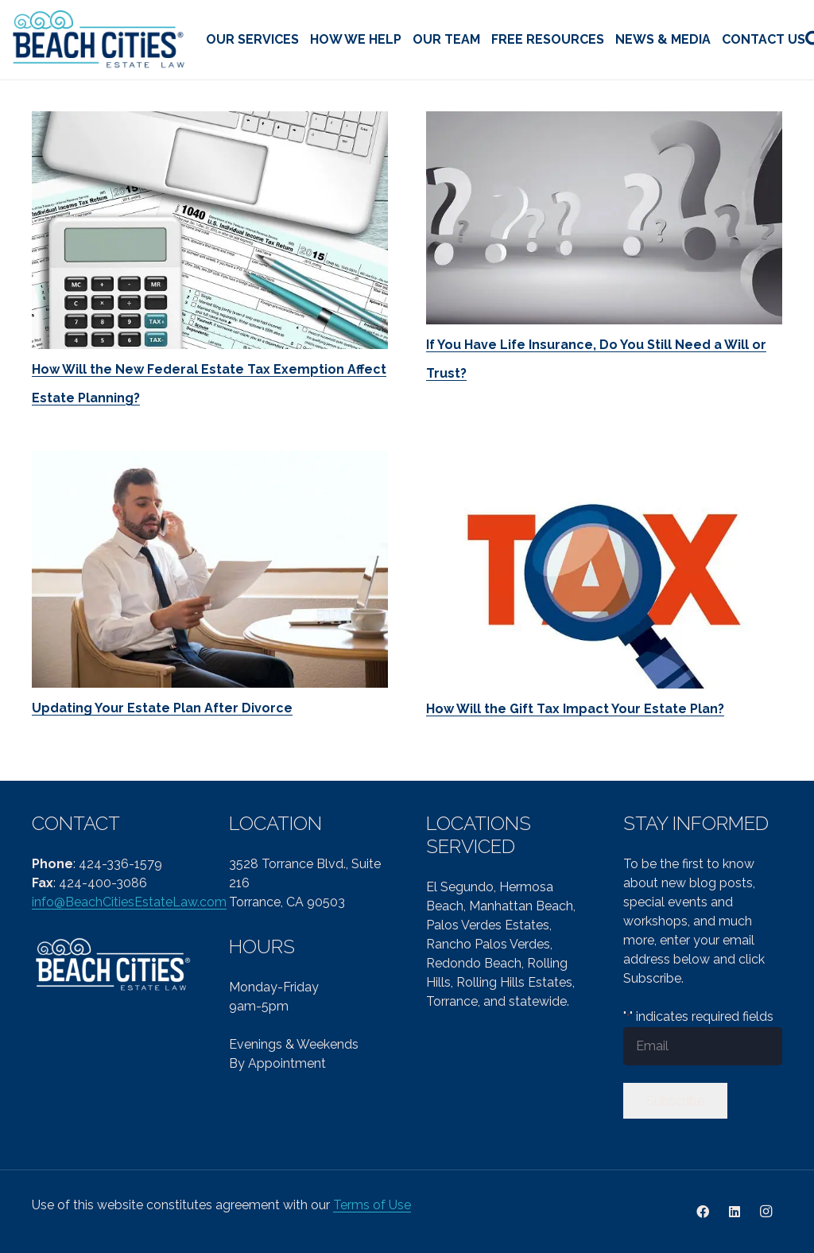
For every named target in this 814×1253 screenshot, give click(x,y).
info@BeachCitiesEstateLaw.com (129, 902)
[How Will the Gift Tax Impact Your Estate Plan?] (604, 570)
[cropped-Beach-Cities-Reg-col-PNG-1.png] (100, 40)
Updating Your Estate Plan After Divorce (162, 708)
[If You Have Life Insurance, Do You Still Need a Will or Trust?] (604, 217)
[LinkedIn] (734, 1212)
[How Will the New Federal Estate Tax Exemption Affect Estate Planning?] (210, 230)
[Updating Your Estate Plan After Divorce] (210, 570)
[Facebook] (703, 1212)
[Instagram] (766, 1212)
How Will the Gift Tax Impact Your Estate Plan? (575, 708)
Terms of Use (372, 1204)
